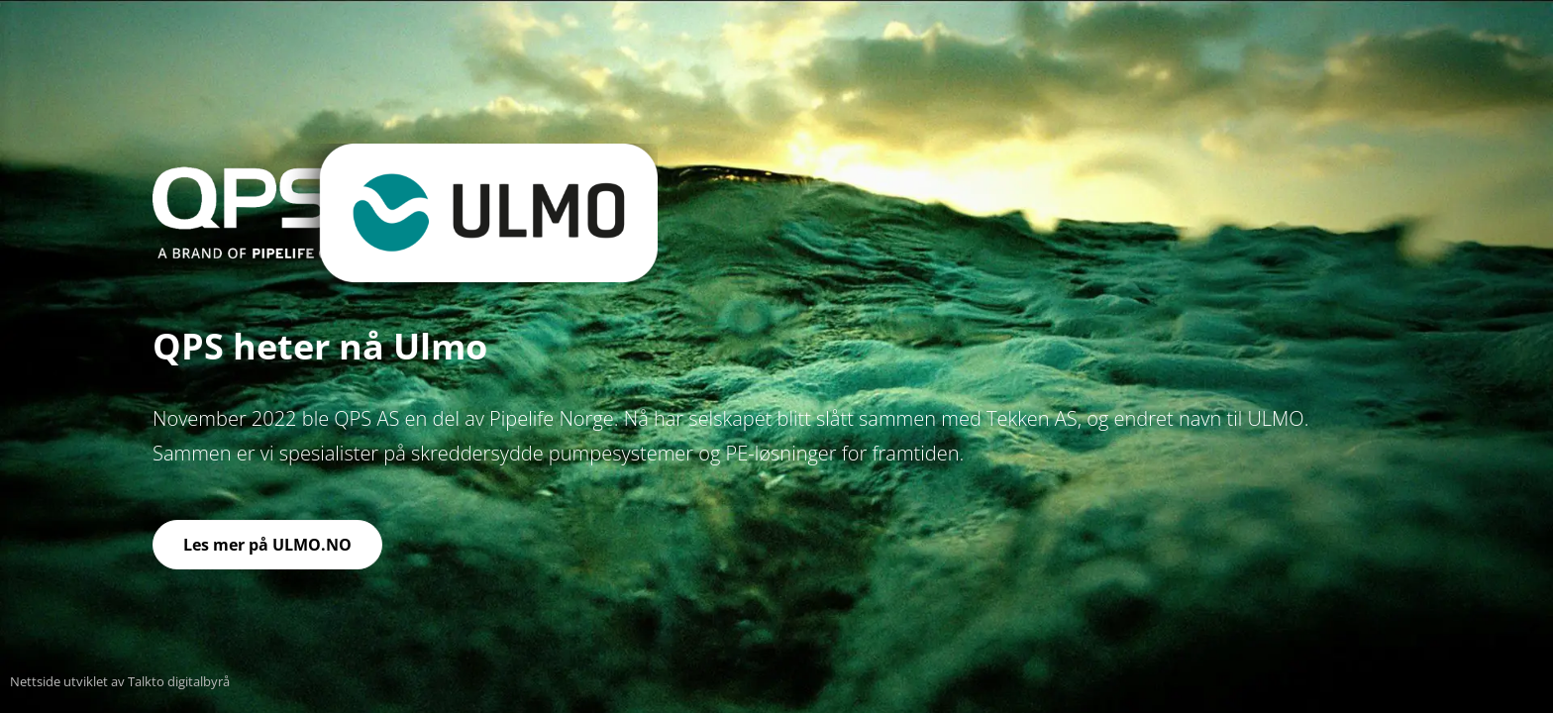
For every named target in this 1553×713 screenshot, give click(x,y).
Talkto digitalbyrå (177, 681)
